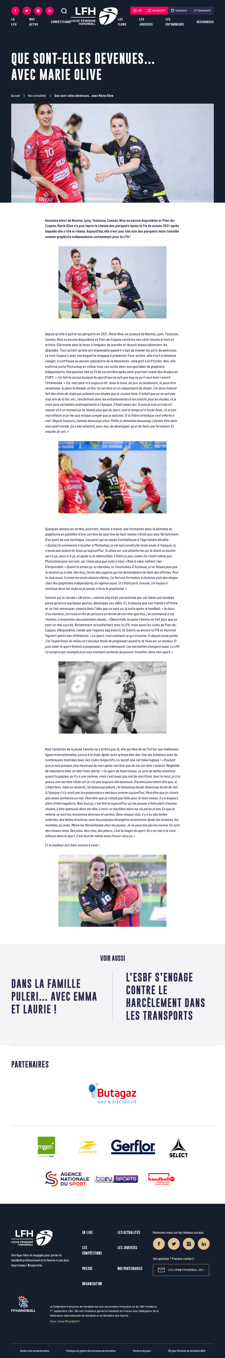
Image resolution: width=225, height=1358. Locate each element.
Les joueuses (146, 22)
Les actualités (129, 1232)
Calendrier (179, 10)
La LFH (13, 22)
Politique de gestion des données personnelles (91, 1351)
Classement (202, 10)
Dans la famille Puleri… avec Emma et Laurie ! (54, 996)
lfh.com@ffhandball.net (181, 1270)
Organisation (92, 1284)
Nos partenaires (130, 1268)
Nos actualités (37, 96)
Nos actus (33, 22)
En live (87, 1232)
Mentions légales (142, 1351)
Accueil (15, 96)
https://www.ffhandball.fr (65, 1321)
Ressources (205, 22)
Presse (87, 1268)
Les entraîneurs (174, 22)
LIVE (137, 10)
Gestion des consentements (34, 1351)
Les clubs (122, 22)
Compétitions (61, 22)
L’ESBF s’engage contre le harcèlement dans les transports (165, 996)
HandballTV (156, 10)
